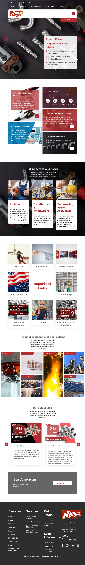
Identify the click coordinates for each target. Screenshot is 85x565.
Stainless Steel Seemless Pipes (32, 531)
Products (11, 524)
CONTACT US (68, 19)
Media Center (50, 6)
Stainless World (36, 6)
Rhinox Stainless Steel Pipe (32, 526)
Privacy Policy (49, 543)
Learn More (62, 483)
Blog (12, 6)
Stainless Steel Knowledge (13, 549)
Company (11, 520)
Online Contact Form (49, 524)
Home (10, 517)
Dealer (61, 6)
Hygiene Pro (22, 6)
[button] (6, 39)
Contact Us (48, 520)
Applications (13, 542)
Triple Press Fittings (33, 522)
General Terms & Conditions (50, 550)
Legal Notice (48, 546)
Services (11, 527)
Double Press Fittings (31, 517)
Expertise (11, 531)
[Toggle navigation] (73, 13)
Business (11, 534)
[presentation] (6, 444)
